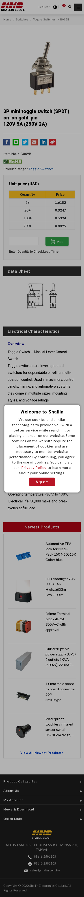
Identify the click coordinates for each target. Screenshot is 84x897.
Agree (42, 481)
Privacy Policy (33, 467)
